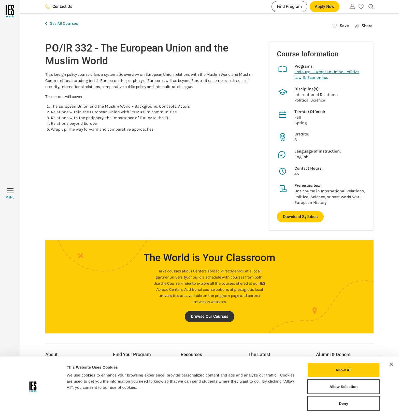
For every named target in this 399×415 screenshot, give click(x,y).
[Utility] (352, 6)
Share (364, 25)
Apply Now (324, 6)
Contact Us (58, 6)
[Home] (10, 11)
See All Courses (61, 23)
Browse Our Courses (209, 316)
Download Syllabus (300, 216)
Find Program (289, 6)
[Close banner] (391, 346)
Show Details (267, 405)
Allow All (344, 352)
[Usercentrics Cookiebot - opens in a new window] (33, 405)
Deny (343, 385)
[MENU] (10, 193)
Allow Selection (344, 369)
